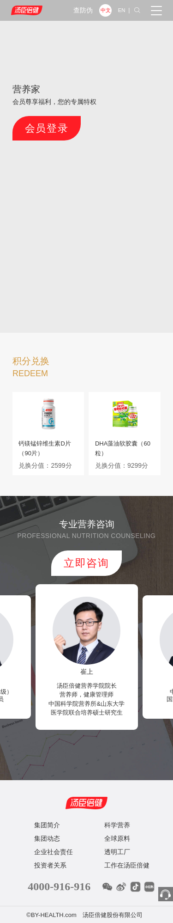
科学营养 (117, 812)
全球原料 (117, 826)
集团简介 (47, 812)
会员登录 (32, 123)
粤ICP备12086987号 (86, 914)
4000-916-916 (59, 874)
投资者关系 (50, 852)
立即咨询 (87, 557)
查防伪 (83, 10)
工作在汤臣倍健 (126, 852)
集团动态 (47, 826)
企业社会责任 (53, 839)
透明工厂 (117, 839)
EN (121, 10)
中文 (106, 10)
